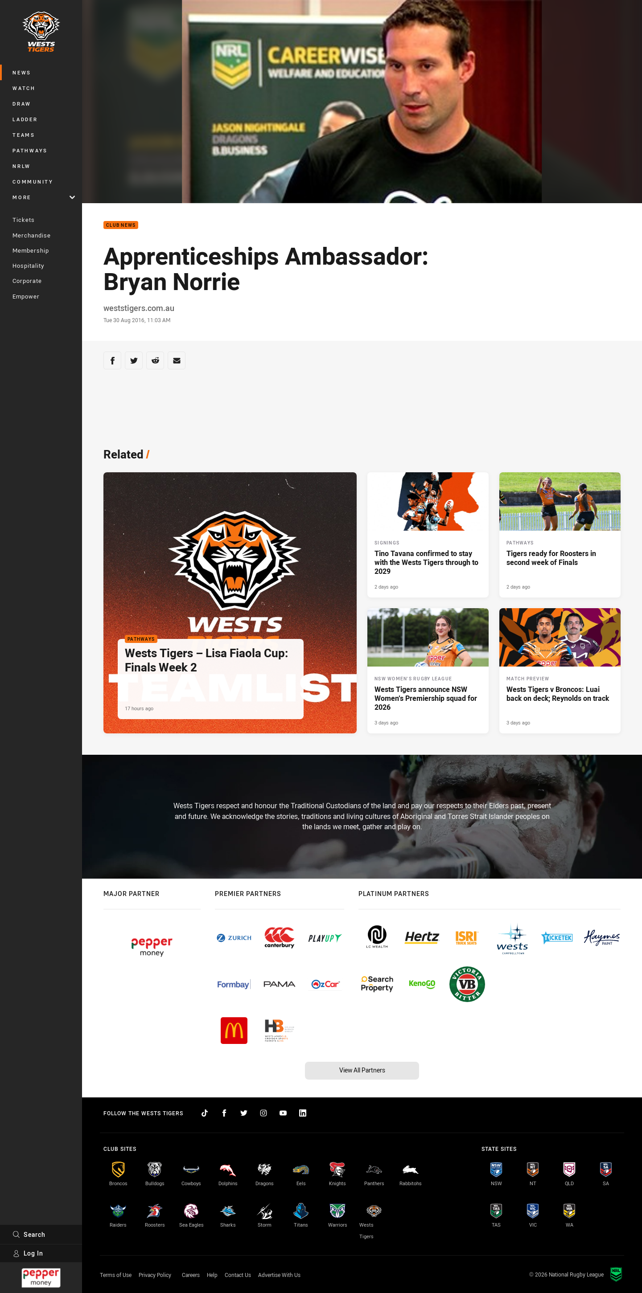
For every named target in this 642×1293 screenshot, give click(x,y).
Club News (121, 225)
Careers (191, 1274)
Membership (30, 250)
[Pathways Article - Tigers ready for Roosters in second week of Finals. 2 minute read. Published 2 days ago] (560, 534)
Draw (21, 103)
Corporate (27, 281)
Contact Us (238, 1274)
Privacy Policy (155, 1274)
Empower (26, 296)
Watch (24, 88)
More (43, 197)
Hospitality (28, 266)
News (21, 72)
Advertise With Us (279, 1274)
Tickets (23, 220)
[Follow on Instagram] (263, 1113)
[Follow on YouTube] (283, 1113)
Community (33, 181)
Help (212, 1274)
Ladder (25, 119)
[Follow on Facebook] (224, 1113)
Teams (23, 134)
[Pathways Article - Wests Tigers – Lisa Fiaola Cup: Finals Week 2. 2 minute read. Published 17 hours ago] (230, 602)
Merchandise (31, 235)
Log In (27, 1253)
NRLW (21, 166)
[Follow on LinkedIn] (302, 1113)
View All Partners (362, 1070)
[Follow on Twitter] (243, 1113)
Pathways (30, 150)
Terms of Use (116, 1274)
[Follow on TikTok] (204, 1113)
